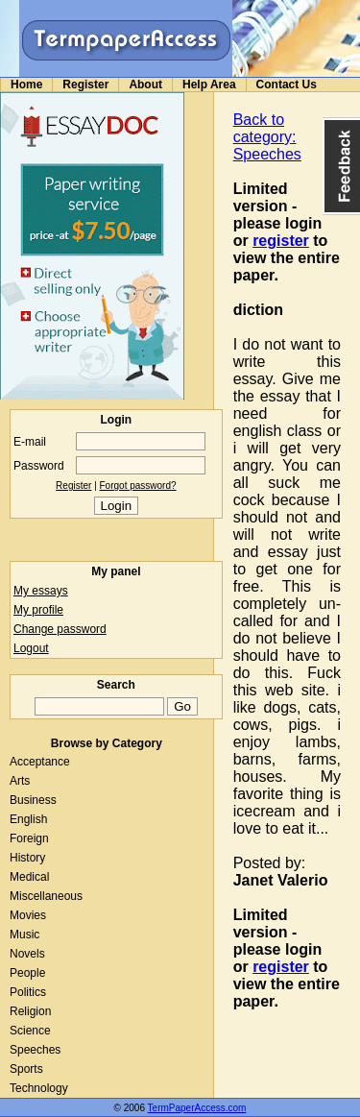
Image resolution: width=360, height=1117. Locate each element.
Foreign (29, 838)
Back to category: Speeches (267, 136)
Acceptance (40, 761)
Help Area (209, 84)
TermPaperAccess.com (197, 1108)
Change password (60, 629)
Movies (28, 915)
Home (26, 84)
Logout (31, 648)
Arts (20, 781)
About (145, 84)
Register (85, 84)
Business (33, 800)
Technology (39, 1088)
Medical (29, 877)
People (27, 973)
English (28, 819)
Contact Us (286, 84)
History (27, 857)
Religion (30, 1011)
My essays (40, 590)
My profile (38, 610)
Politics (28, 992)
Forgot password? (138, 485)
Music (24, 934)
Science (30, 1030)
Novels (27, 953)
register (280, 240)
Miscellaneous (46, 896)
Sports (26, 1069)
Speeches (35, 1049)
